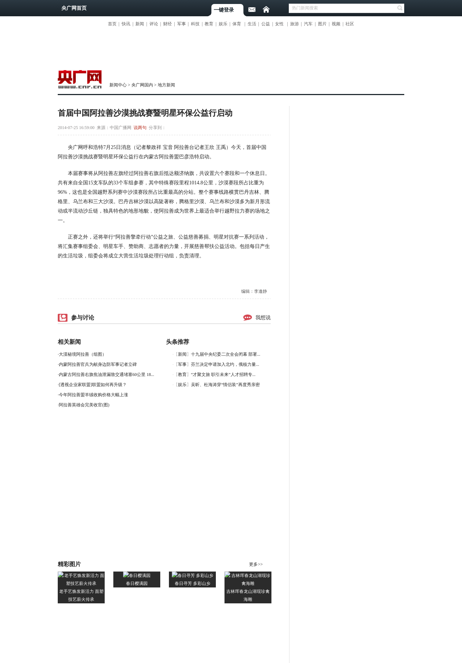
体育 (236, 23)
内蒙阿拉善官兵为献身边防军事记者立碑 (98, 364)
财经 (167, 23)
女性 (279, 23)
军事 (181, 23)
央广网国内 (142, 84)
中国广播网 (120, 127)
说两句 (140, 127)
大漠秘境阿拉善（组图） (82, 354)
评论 (153, 23)
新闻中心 (118, 84)
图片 (322, 23)
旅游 (294, 23)
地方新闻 (166, 84)
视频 (336, 23)
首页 (112, 23)
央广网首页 (74, 8)
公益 (265, 23)
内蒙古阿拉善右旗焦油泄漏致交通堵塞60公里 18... (106, 374)
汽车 (308, 23)
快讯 (126, 23)
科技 (195, 23)
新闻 (139, 23)
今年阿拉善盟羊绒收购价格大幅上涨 (93, 394)
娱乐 (223, 23)
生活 (252, 23)
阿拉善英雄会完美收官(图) (84, 404)
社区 (349, 23)
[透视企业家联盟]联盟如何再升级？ (93, 384)
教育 (209, 23)
